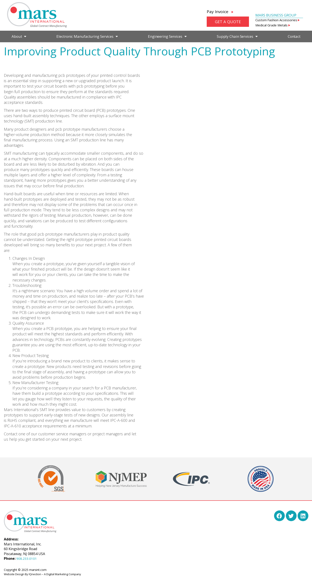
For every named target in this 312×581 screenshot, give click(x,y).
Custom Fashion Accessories (277, 20)
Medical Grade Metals (272, 25)
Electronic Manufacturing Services (87, 36)
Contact (294, 36)
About (19, 36)
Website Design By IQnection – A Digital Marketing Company (42, 574)
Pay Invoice (220, 11)
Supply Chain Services (237, 36)
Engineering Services (167, 36)
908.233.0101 (26, 558)
